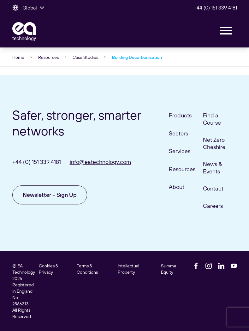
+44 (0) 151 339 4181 (215, 7)
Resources (48, 57)
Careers (213, 205)
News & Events (212, 167)
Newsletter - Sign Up (50, 194)
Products (180, 115)
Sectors (178, 133)
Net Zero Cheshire (214, 143)
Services (179, 151)
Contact (213, 188)
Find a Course (212, 119)
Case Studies (85, 57)
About (176, 186)
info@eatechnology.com (100, 162)
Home (18, 57)
